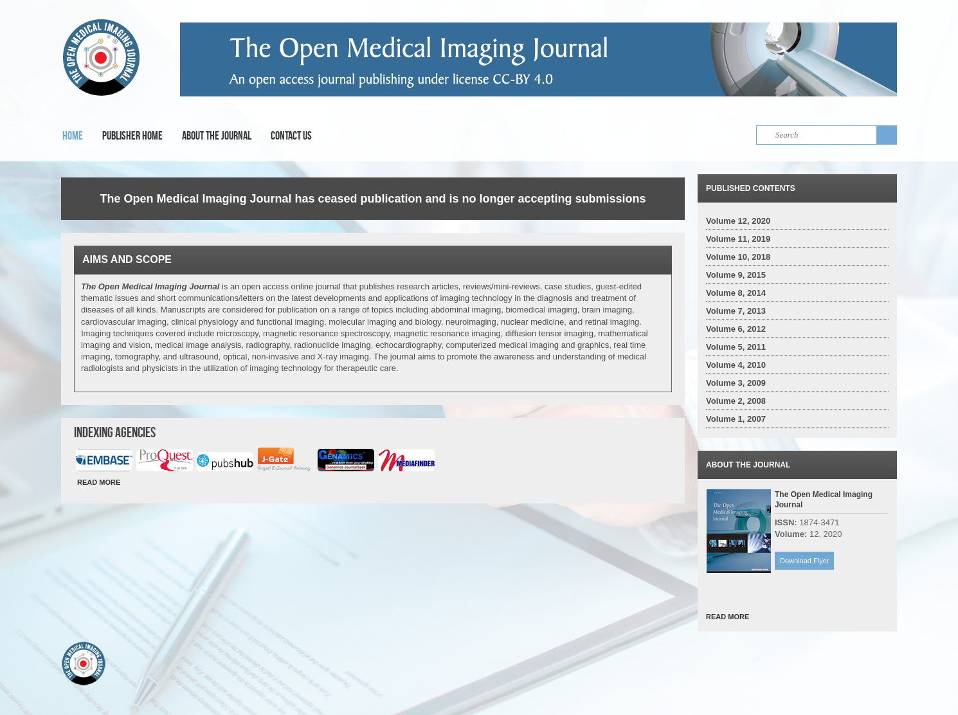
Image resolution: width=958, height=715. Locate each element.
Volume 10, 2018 (738, 257)
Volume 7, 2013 (736, 311)
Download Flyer (804, 561)
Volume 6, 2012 (736, 329)
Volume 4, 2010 (736, 365)
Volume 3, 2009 (736, 383)
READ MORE (98, 482)
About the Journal (216, 135)
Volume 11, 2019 (738, 239)
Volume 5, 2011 (736, 347)
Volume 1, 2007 (736, 419)
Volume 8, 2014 (736, 293)
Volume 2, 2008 (736, 401)
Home (72, 135)
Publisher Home (132, 135)
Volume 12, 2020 (738, 221)
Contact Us (291, 135)
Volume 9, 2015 (736, 275)
